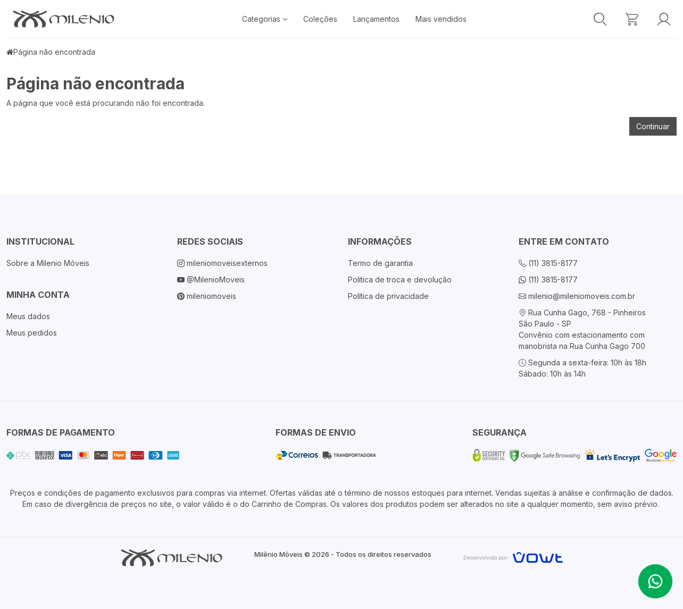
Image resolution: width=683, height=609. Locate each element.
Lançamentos (376, 18)
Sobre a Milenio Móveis (47, 263)
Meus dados (28, 316)
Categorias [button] (264, 18)
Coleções (320, 18)
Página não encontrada (54, 51)
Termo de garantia (380, 263)
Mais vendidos (441, 18)
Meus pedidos (31, 332)
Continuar (653, 126)
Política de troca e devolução (400, 279)
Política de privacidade (388, 296)
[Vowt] (513, 556)
